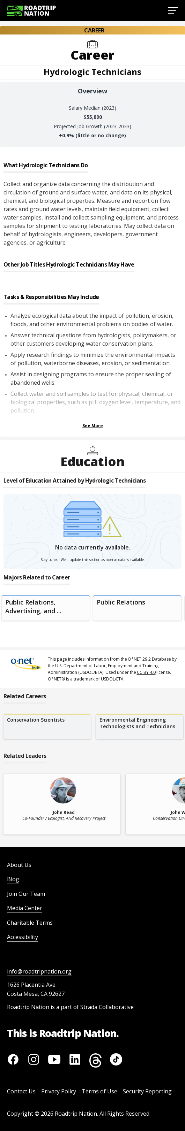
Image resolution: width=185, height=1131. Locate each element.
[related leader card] (61, 804)
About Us (19, 865)
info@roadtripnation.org (39, 971)
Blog (13, 879)
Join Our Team (26, 894)
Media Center (24, 908)
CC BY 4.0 (146, 672)
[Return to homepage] (31, 11)
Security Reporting (147, 1091)
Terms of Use (99, 1091)
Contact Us (21, 1091)
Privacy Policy (58, 1091)
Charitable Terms (30, 922)
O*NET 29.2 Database (149, 659)
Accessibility (22, 937)
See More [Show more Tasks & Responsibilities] (92, 426)
